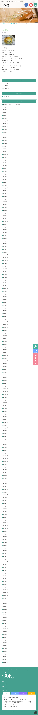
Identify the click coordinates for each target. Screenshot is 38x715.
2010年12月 (5, 589)
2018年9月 (5, 363)
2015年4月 (5, 444)
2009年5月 (5, 642)
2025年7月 (5, 135)
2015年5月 (5, 442)
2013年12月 (5, 489)
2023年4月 (5, 210)
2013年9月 (5, 497)
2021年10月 (5, 260)
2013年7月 (5, 503)
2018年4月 (5, 377)
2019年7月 (5, 335)
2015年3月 (5, 447)
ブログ (5, 690)
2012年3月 (5, 548)
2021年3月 (5, 280)
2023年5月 (5, 207)
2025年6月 (5, 137)
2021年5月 (5, 274)
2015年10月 (5, 428)
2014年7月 (5, 469)
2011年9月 (5, 564)
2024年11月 (5, 157)
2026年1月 (5, 118)
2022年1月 (5, 252)
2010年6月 (5, 606)
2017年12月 (5, 388)
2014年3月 (5, 481)
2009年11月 (5, 626)
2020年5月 (5, 308)
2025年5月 (5, 140)
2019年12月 (5, 322)
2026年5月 (5, 107)
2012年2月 (5, 550)
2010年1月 (5, 620)
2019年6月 (5, 338)
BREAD (35, 359)
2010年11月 (5, 592)
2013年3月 (5, 514)
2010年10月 (5, 595)
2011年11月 (5, 559)
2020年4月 (5, 310)
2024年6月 (5, 171)
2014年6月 (5, 472)
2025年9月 (5, 129)
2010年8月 (5, 601)
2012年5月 (5, 542)
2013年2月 (5, 517)
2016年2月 (5, 416)
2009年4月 (5, 645)
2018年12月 (5, 355)
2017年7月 (5, 402)
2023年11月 (5, 190)
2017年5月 (5, 408)
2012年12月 (5, 522)
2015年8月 (5, 433)
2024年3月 (5, 179)
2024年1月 (5, 185)
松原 (23, 693)
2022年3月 (5, 246)
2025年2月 (5, 148)
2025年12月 (5, 121)
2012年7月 (5, 536)
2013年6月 (5, 506)
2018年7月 (5, 369)
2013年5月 (5, 508)
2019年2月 (5, 349)
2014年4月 (5, 478)
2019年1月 (5, 352)
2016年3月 (5, 414)
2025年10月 (5, 126)
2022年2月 (5, 249)
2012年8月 (5, 534)
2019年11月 (5, 324)
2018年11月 (5, 358)
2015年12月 (5, 422)
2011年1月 (5, 587)
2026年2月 (5, 115)
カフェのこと (6, 88)
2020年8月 (5, 299)
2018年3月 (5, 380)
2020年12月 (5, 288)
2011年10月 (5, 562)
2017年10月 (5, 394)
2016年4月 (5, 411)
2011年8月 (5, 567)
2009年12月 (5, 623)
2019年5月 (5, 341)
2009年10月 (5, 628)
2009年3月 (5, 648)
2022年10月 (5, 227)
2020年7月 (5, 302)
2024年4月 (5, 176)
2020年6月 (5, 305)
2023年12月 (5, 188)
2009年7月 (5, 637)
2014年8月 (5, 467)
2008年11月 (5, 659)
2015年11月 (5, 425)
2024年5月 (5, 174)
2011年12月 (5, 556)
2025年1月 (5, 151)
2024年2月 (5, 182)
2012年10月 (5, 528)
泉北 (31, 693)
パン (4, 686)
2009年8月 (5, 634)
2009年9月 (5, 631)
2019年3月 (5, 347)
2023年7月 (5, 201)
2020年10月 (5, 294)
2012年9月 (5, 531)
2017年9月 (5, 397)
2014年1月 (5, 486)
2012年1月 (5, 553)
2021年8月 (5, 266)
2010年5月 (5, 609)
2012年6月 (5, 539)
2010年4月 (5, 612)
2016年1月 (5, 419)
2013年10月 (5, 495)
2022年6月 (5, 238)
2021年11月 (5, 257)
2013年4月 (5, 511)
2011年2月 (5, 584)
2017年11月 (5, 391)
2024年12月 (5, 154)
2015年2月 (5, 450)
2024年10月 (5, 160)
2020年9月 (5, 296)
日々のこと (5, 83)
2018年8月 (5, 366)
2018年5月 (5, 375)
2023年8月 (5, 199)
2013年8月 (5, 500)
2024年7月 (5, 168)
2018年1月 (5, 386)
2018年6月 (5, 372)
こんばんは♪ (6, 96)
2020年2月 (5, 316)
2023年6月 (5, 204)
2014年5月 (5, 475)
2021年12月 (5, 255)
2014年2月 (5, 483)
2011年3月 (5, 581)
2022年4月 (5, 243)
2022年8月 (5, 232)
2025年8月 (5, 132)
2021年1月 (5, 285)
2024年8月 (5, 165)
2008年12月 (5, 656)
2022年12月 (5, 221)
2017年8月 (5, 400)
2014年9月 (5, 464)
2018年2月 (5, 383)
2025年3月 (5, 146)
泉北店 (35, 352)
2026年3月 (5, 112)
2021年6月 (5, 271)
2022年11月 (5, 224)
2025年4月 (5, 143)
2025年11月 (5, 123)
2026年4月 (5, 109)
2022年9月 (5, 229)
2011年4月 (5, 578)
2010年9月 (5, 598)
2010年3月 (5, 614)
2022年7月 (5, 235)
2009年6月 (5, 640)
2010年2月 (5, 617)
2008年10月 (5, 662)
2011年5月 (5, 575)
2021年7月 (5, 268)
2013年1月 (5, 520)
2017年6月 (5, 405)
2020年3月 (5, 313)
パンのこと (5, 85)
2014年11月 (5, 458)
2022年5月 (5, 241)
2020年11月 (5, 291)
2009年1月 (5, 654)
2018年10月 (5, 361)
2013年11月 (5, 492)
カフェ (14, 693)
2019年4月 (5, 344)
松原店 (35, 347)
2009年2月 (5, 651)
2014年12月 (5, 455)
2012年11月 (5, 525)
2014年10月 (5, 461)
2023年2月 (5, 215)
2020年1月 (5, 319)
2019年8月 (5, 333)
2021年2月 (5, 282)
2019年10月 (5, 327)
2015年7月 (5, 436)
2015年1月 (5, 453)
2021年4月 (5, 277)
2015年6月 (5, 439)
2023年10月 (5, 193)
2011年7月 (5, 570)
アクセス (5, 688)
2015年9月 (5, 430)
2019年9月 (5, 330)
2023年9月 (5, 196)
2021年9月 (5, 263)
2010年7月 (5, 603)
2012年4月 (5, 545)
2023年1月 (5, 218)
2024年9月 (5, 162)
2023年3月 (5, 213)
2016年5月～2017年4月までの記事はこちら (13, 104)
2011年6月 (5, 573)
